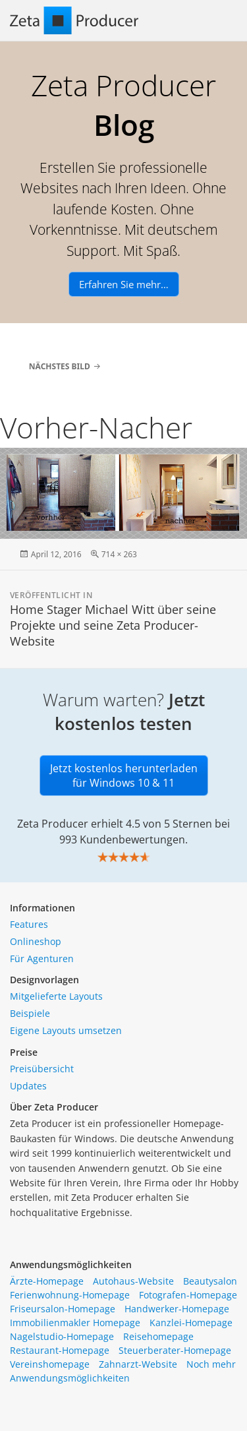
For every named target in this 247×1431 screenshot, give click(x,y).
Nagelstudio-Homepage (62, 1336)
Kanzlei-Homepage (191, 1322)
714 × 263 (119, 554)
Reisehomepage (158, 1336)
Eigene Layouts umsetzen (66, 1030)
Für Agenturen (42, 958)
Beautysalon (210, 1281)
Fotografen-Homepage (188, 1295)
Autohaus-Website (133, 1281)
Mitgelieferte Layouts (56, 996)
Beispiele (30, 1013)
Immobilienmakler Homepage (75, 1322)
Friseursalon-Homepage (62, 1308)
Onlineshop (35, 941)
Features (29, 924)
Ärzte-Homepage (47, 1281)
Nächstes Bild (59, 366)
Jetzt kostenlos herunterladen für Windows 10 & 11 (124, 775)
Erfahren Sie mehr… (124, 284)
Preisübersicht (42, 1068)
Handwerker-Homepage (176, 1308)
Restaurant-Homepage (59, 1350)
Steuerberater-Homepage (175, 1350)
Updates (28, 1086)
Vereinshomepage (50, 1364)
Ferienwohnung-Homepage (70, 1295)
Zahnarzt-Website (138, 1364)
